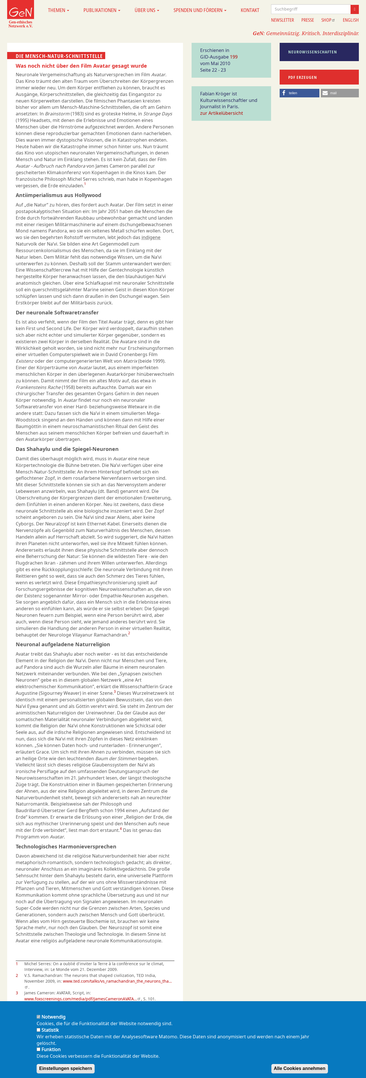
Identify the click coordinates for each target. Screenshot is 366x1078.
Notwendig (53, 1017)
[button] (300, 93)
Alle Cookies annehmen (300, 1068)
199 (234, 57)
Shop (328, 20)
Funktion (51, 1049)
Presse (307, 20)
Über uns (147, 10)
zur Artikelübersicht (221, 113)
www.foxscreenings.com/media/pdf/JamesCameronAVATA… (82, 998)
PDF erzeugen (302, 77)
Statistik (50, 1030)
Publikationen (101, 10)
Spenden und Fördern (200, 10)
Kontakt (250, 10)
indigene (151, 237)
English (351, 20)
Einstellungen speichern (65, 1068)
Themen (58, 10)
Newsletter (282, 20)
